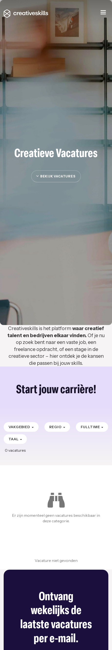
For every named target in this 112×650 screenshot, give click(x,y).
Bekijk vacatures (55, 176)
